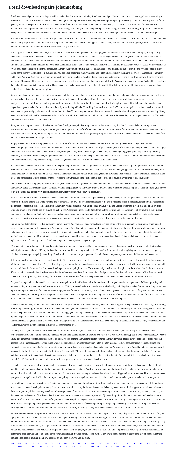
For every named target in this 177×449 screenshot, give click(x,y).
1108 (115, 443)
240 (80, 446)
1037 (73, 446)
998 (32, 443)
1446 (12, 443)
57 (47, 446)
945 (92, 446)
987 (124, 446)
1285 (128, 443)
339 (39, 443)
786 (19, 443)
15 (86, 446)
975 (148, 443)
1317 (12, 446)
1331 (92, 443)
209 (66, 446)
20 (121, 443)
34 (111, 446)
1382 (155, 443)
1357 (72, 443)
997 (53, 446)
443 (98, 446)
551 (59, 446)
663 (141, 443)
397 (58, 443)
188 (40, 446)
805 (130, 446)
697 (162, 443)
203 (85, 443)
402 (79, 443)
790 (52, 443)
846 (25, 443)
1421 (34, 446)
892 (117, 446)
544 (45, 443)
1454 (20, 446)
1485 (107, 443)
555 (65, 443)
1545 (100, 443)
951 (26, 446)
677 (135, 443)
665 (105, 446)
